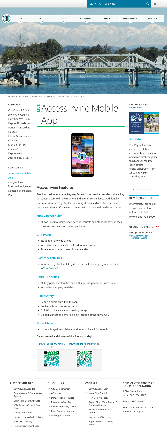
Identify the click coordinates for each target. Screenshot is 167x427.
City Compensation (60, 388)
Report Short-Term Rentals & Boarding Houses (19, 127)
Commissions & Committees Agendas (28, 394)
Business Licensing (23, 421)
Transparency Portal (23, 412)
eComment (56, 393)
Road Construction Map (63, 411)
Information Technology (34, 96)
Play (64, 18)
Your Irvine (50, 268)
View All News (135, 108)
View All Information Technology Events (138, 237)
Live (20, 18)
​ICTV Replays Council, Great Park (27, 406)
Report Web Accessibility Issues (101, 423)
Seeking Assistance (60, 415)
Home (11, 96)
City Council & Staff (19, 110)
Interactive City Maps (61, 402)
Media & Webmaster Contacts (99, 411)
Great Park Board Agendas (27, 400)
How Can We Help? (19, 118)
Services (108, 18)
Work (42, 18)
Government (86, 18)
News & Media (130, 18)
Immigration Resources (62, 397)
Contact (152, 18)
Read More (136, 139)
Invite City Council (18, 114)
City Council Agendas (24, 388)
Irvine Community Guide (63, 406)
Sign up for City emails (100, 417)
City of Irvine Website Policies (28, 417)
